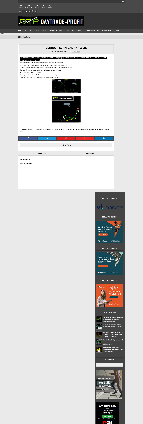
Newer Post (36, 155)
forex (98, 339)
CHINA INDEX (101, 309)
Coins (28, 31)
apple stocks (100, 320)
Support (50, 6)
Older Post (72, 155)
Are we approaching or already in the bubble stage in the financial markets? (113, 166)
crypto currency (101, 335)
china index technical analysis (105, 332)
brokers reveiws (101, 324)
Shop (43, 6)
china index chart (102, 328)
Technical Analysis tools (104, 317)
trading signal (101, 347)
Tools (117, 31)
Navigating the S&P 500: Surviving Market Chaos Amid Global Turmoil (113, 197)
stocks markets (101, 343)
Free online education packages (106, 313)
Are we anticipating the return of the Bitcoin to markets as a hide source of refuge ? (113, 181)
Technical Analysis (73, 31)
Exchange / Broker (91, 31)
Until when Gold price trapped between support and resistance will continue (113, 189)
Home (21, 6)
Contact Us (29, 6)
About (37, 6)
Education (106, 31)
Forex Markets (56, 31)
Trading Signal (40, 31)
